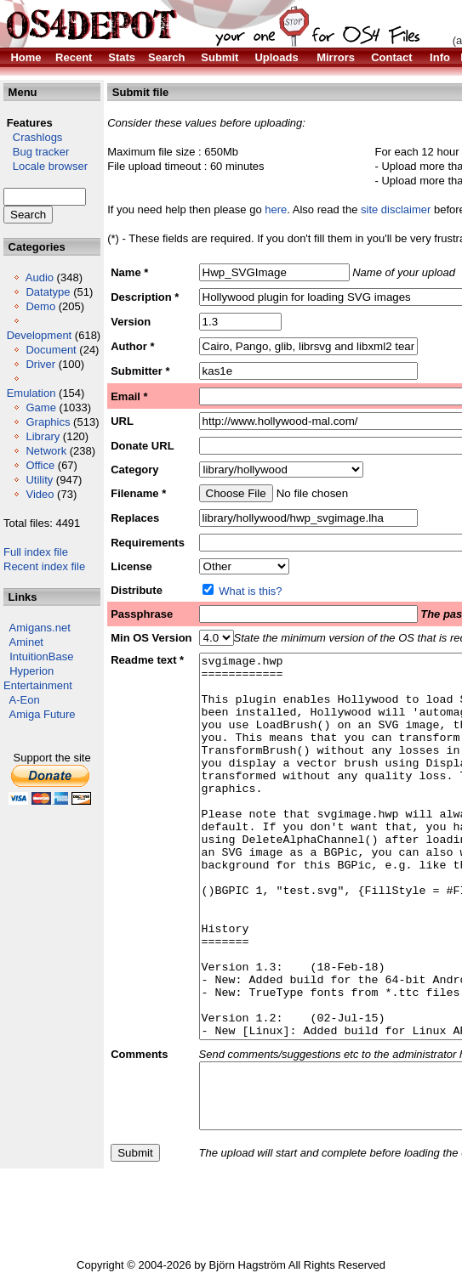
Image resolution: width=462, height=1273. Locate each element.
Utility (39, 479)
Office (40, 465)
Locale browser (45, 166)
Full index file (35, 552)
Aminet (26, 642)
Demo (40, 306)
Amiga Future (42, 714)
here (276, 209)
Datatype (48, 292)
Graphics (48, 422)
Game (40, 407)
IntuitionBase (41, 656)
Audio (40, 277)
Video (40, 494)
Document (51, 349)
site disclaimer (396, 209)
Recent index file (44, 566)
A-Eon (24, 699)
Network (46, 450)
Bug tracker (36, 151)
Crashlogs (32, 137)
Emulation (31, 393)
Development (39, 335)
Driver (40, 364)
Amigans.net (40, 627)
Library (43, 436)
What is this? (250, 591)
